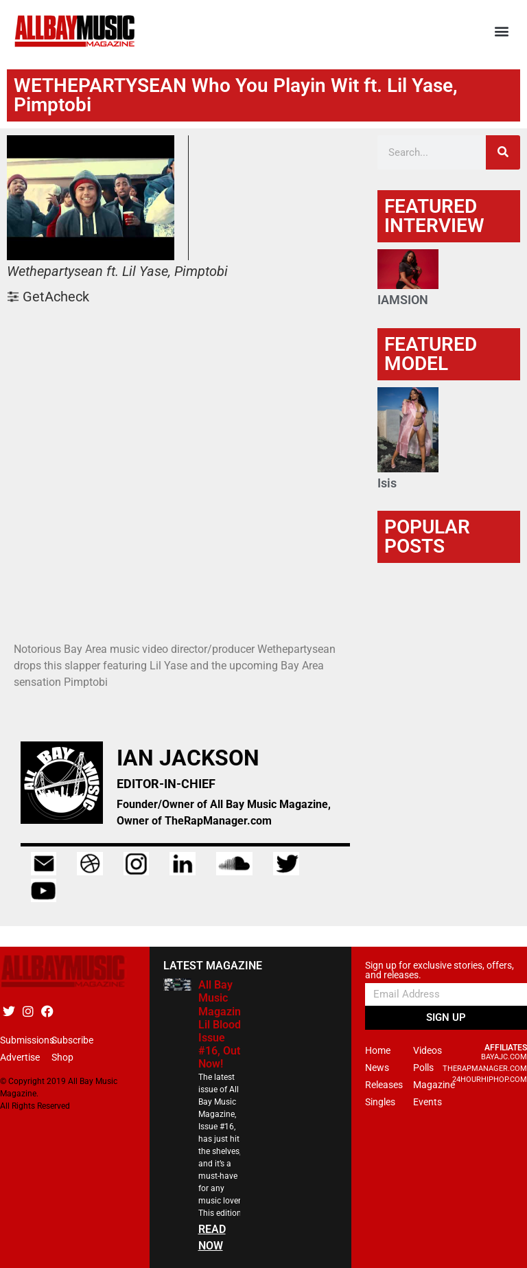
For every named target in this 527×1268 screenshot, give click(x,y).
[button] (502, 31)
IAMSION (402, 299)
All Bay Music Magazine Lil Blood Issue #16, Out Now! (222, 1024)
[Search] (503, 152)
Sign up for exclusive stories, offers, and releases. (439, 970)
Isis (387, 483)
